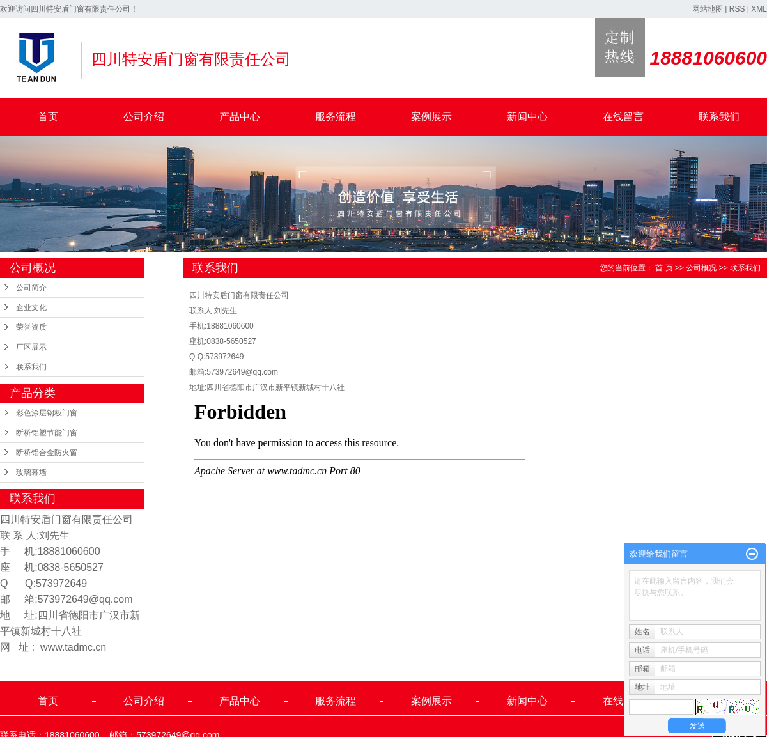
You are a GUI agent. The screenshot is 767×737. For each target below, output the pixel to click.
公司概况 (701, 267)
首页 (48, 116)
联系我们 (719, 116)
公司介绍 (143, 116)
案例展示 (431, 116)
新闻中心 (527, 116)
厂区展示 (31, 347)
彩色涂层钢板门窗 (46, 412)
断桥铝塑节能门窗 (46, 432)
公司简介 (31, 287)
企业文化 (31, 307)
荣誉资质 (31, 327)
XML (759, 8)
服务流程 (335, 116)
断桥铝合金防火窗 (46, 452)
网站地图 (707, 8)
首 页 (663, 267)
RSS (737, 8)
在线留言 (623, 116)
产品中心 (239, 116)
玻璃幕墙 (31, 472)
